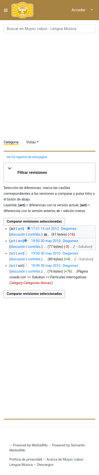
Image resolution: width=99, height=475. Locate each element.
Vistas (31, 142)
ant (20, 229)
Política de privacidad (25, 459)
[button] (49, 172)
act (13, 241)
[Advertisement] (49, 86)
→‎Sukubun (83, 247)
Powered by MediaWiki (30, 445)
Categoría (11, 142)
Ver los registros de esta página (26, 157)
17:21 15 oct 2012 (45, 229)
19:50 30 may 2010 (45, 241)
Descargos (45, 465)
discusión (18, 234)
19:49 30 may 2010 (45, 266)
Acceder (78, 10)
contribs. (34, 234)
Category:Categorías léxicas (30, 283)
